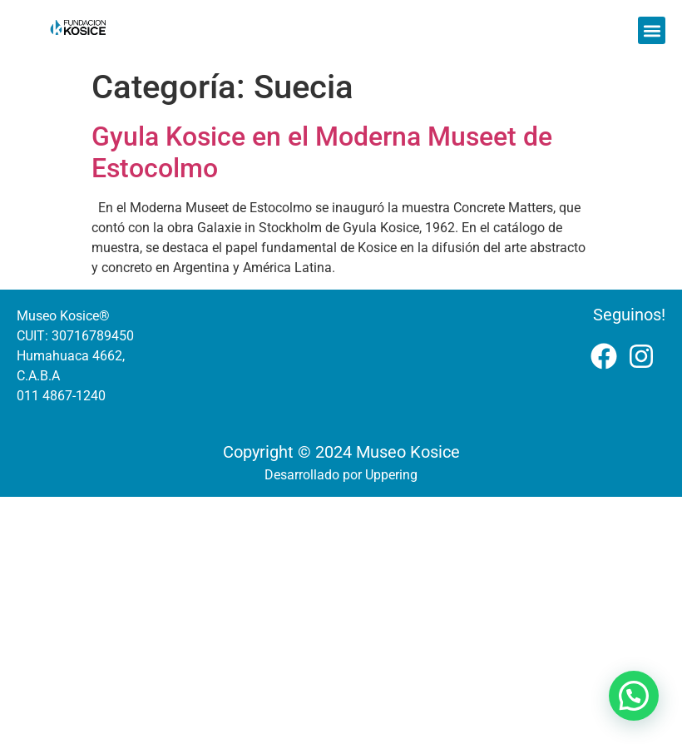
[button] (651, 30)
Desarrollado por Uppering (341, 475)
